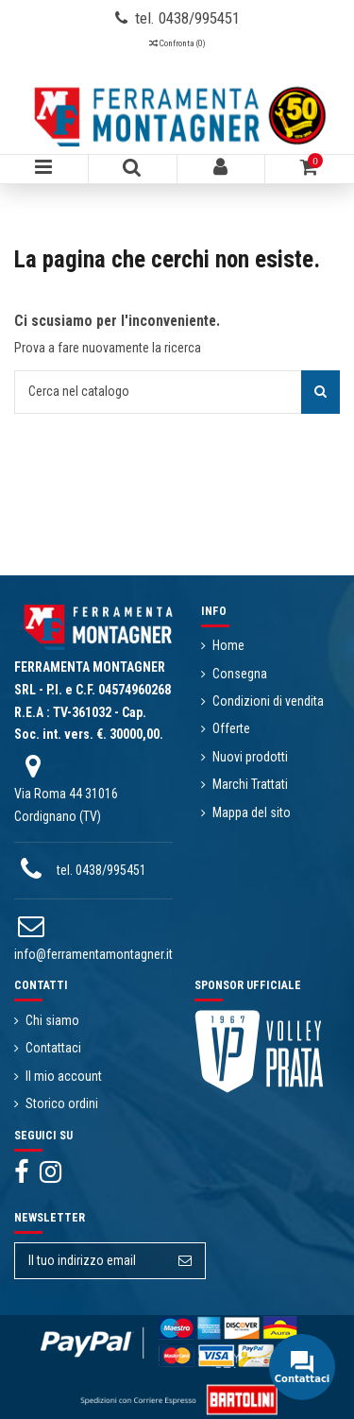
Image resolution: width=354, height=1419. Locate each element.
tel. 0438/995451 (101, 870)
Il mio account (63, 1076)
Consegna (239, 673)
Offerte (231, 728)
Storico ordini (61, 1103)
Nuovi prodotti (250, 756)
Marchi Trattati (250, 784)
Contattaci (53, 1047)
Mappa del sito (251, 812)
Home (228, 645)
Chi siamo (52, 1020)
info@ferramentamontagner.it (93, 954)
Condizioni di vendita (268, 701)
